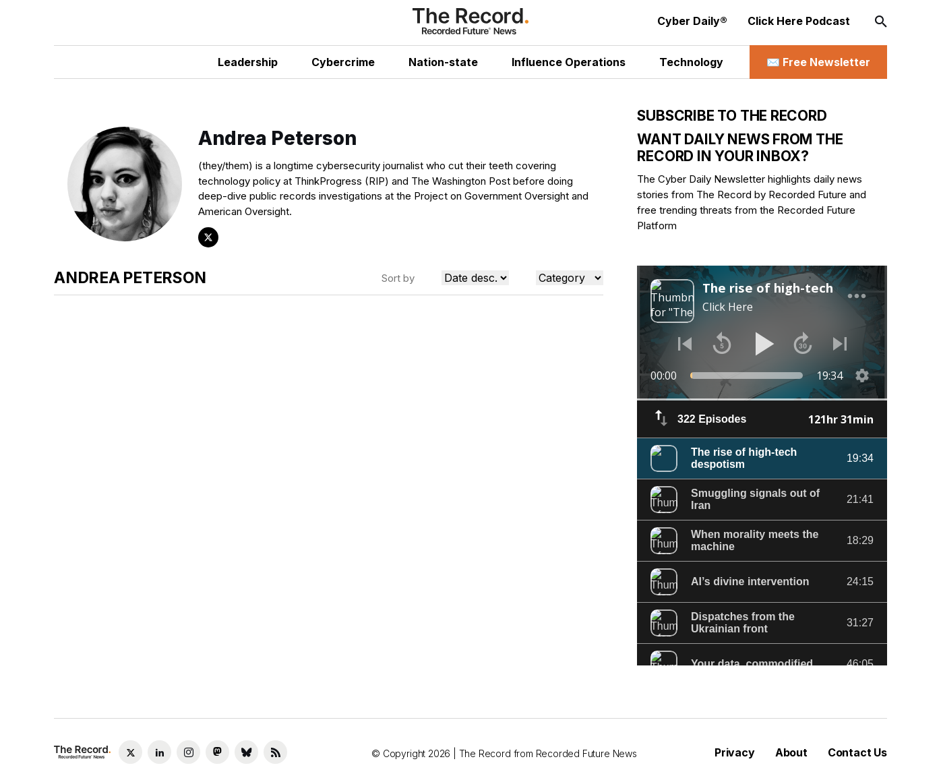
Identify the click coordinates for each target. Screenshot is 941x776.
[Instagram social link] (188, 752)
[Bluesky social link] (246, 752)
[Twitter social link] (130, 752)
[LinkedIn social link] (159, 752)
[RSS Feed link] (275, 752)
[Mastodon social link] (217, 752)
